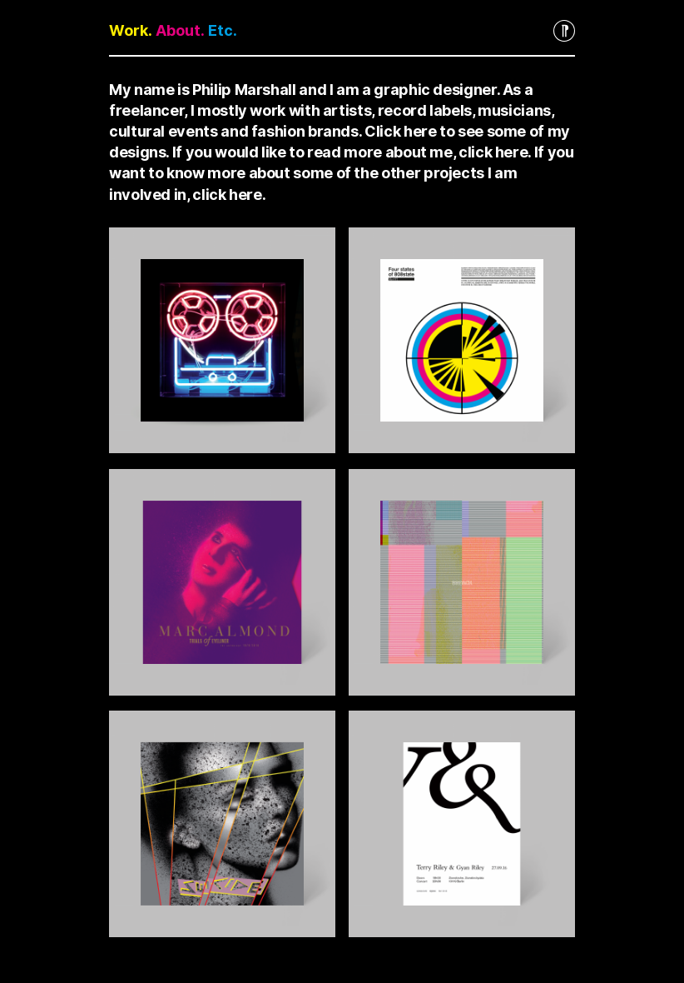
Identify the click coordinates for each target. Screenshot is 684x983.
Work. (130, 30)
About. (180, 30)
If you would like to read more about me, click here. (351, 152)
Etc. (222, 30)
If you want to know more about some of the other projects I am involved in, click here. (341, 172)
